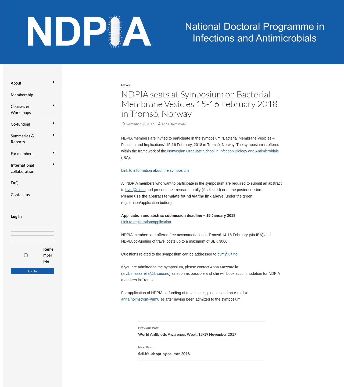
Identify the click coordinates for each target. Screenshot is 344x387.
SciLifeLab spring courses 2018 (202, 350)
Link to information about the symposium (155, 170)
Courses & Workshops (21, 109)
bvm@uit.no (136, 190)
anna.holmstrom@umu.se (142, 299)
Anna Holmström (174, 124)
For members (22, 153)
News (125, 85)
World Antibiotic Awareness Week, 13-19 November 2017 (202, 331)
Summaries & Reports (22, 138)
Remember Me (48, 255)
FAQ (15, 182)
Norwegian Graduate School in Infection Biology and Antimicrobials (223, 151)
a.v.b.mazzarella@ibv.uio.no (146, 273)
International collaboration (22, 168)
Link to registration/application (146, 222)
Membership (22, 94)
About (16, 83)
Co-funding (20, 124)
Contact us (20, 194)
